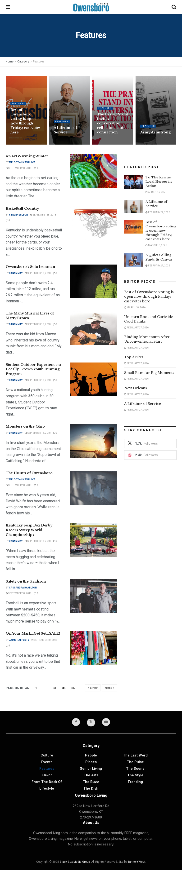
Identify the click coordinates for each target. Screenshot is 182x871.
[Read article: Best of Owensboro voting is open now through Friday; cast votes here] (133, 227)
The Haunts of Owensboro (29, 473)
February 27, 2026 (158, 212)
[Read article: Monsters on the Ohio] (93, 441)
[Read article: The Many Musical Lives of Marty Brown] (93, 328)
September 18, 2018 (19, 168)
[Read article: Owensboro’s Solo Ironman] (93, 281)
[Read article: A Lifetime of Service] (133, 206)
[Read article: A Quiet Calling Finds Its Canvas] (133, 259)
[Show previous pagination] (92, 687)
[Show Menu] (8, 7)
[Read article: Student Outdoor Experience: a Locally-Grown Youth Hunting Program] (93, 379)
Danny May (16, 273)
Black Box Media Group (75, 862)
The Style (135, 776)
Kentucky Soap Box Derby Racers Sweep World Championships (29, 530)
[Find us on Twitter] (91, 723)
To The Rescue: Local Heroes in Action (159, 181)
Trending (135, 782)
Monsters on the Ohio (25, 426)
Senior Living (91, 769)
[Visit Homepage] (91, 7)
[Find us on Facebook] (74, 722)
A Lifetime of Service (65, 133)
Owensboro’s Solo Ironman (30, 267)
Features (39, 61)
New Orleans (135, 388)
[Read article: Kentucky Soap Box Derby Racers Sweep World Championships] (93, 540)
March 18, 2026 (156, 245)
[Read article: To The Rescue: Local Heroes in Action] (133, 182)
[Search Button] (174, 7)
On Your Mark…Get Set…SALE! (33, 633)
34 (54, 688)
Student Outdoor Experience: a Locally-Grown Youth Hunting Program (33, 369)
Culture (47, 756)
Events (46, 762)
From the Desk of (47, 782)
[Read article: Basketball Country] (93, 223)
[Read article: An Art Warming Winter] (93, 171)
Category (23, 61)
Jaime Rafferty (19, 640)
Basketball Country (22, 208)
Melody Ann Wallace (22, 162)
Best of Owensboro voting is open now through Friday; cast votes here (25, 124)
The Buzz (91, 782)
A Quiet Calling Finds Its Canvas (159, 257)
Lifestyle (46, 789)
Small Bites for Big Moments (149, 373)
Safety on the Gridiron (26, 581)
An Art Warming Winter (27, 156)
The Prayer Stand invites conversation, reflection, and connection (112, 126)
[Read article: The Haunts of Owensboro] (93, 488)
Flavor (47, 776)
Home (10, 61)
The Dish (90, 789)
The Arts (91, 776)
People (91, 756)
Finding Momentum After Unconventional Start (147, 339)
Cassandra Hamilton (23, 587)
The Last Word (135, 756)
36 (73, 688)
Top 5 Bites (133, 357)
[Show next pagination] (109, 687)
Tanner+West (136, 862)
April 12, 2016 (155, 192)
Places (91, 762)
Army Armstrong (155, 135)
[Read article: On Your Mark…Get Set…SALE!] (93, 648)
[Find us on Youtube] (107, 722)
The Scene (135, 769)
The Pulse (135, 762)
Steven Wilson (18, 214)
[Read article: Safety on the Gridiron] (93, 596)
